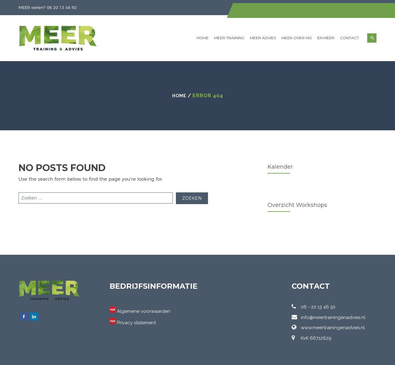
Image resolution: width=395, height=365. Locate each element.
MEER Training (229, 38)
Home (203, 38)
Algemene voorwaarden (143, 311)
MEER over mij (296, 38)
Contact (349, 38)
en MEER (326, 38)
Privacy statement (136, 322)
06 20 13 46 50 (62, 8)
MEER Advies (263, 38)
